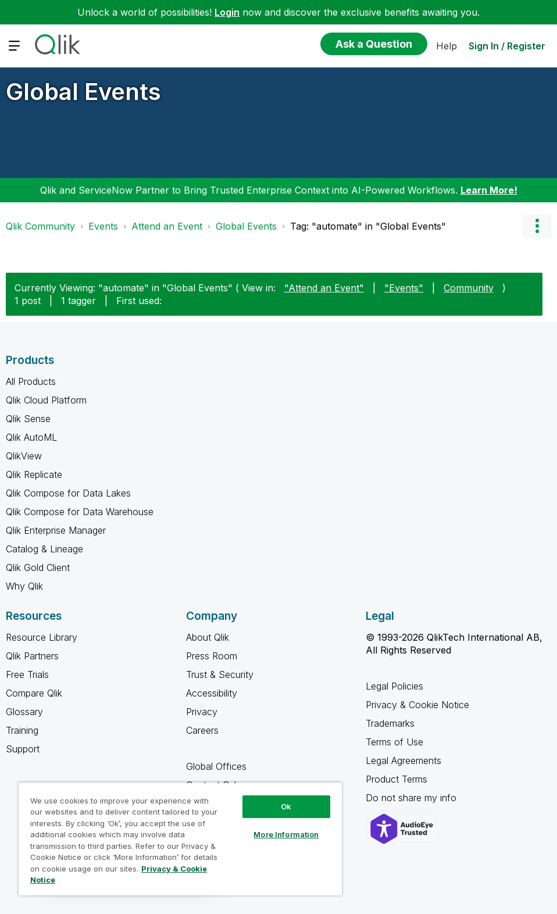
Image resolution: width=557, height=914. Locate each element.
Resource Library (41, 637)
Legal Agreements (403, 760)
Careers (202, 730)
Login (227, 12)
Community (469, 288)
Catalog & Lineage (44, 549)
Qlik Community (40, 226)
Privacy (201, 711)
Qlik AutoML (31, 437)
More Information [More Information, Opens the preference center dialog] (286, 834)
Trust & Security (219, 674)
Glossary (24, 711)
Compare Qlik (34, 693)
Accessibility (211, 693)
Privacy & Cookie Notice (417, 705)
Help (446, 46)
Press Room (211, 656)
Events (103, 226)
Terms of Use (394, 742)
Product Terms (396, 779)
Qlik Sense (28, 418)
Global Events (83, 91)
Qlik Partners (32, 656)
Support (23, 749)
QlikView (24, 456)
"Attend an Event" (324, 288)
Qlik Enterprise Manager (56, 530)
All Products (31, 381)
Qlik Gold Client (38, 567)
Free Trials (27, 674)
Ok (286, 806)
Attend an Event (166, 226)
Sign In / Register (507, 46)
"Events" (403, 288)
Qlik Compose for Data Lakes (68, 493)
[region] (180, 838)
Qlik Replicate (34, 474)
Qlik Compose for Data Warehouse (79, 511)
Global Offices (216, 766)
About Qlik (207, 637)
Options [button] (536, 226)
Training (22, 730)
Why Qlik (24, 586)
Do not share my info (412, 798)
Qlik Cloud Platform (46, 400)
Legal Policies (394, 686)
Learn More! (488, 190)
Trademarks (390, 723)
